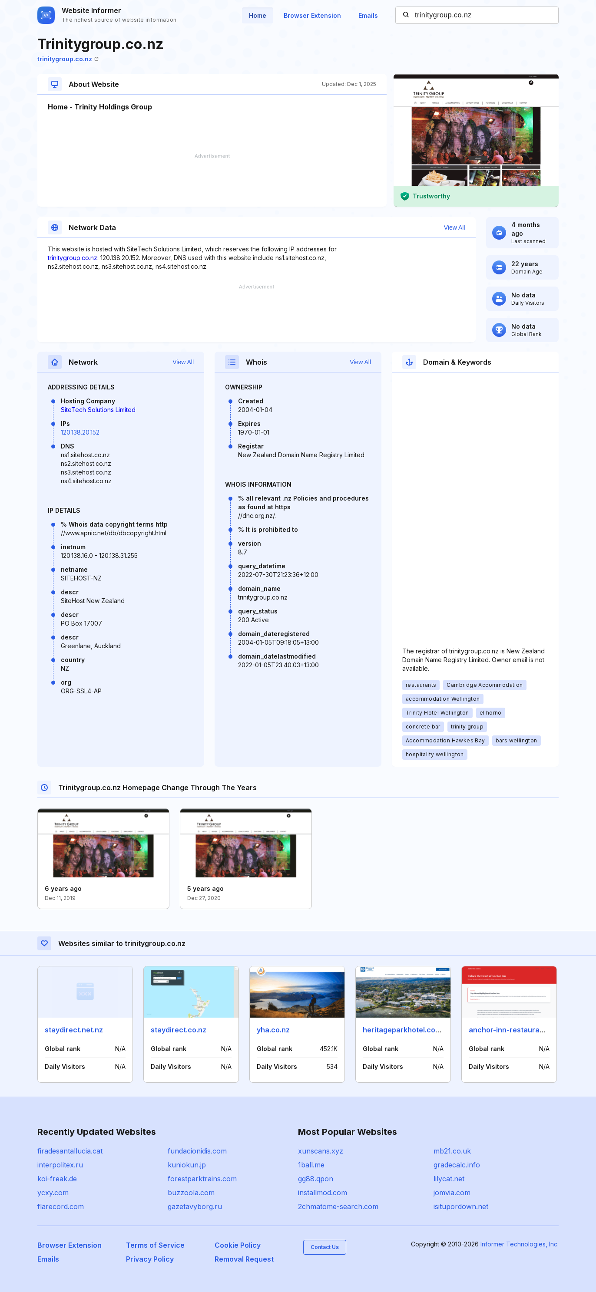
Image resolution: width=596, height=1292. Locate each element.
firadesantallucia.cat (70, 1151)
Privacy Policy (150, 1259)
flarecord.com (60, 1206)
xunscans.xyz (320, 1151)
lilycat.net (449, 1178)
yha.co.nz (273, 1029)
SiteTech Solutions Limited (98, 409)
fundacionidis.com (197, 1151)
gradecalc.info (457, 1164)
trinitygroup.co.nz (68, 59)
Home (257, 15)
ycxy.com (53, 1192)
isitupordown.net (461, 1206)
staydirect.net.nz (74, 1029)
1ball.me (311, 1164)
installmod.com (322, 1192)
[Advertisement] (212, 180)
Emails (368, 15)
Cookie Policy (238, 1245)
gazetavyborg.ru (195, 1206)
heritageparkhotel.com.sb (407, 1029)
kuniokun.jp (187, 1164)
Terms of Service (155, 1245)
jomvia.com (452, 1192)
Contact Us (325, 1247)
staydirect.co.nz (178, 1029)
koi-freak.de (57, 1178)
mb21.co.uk (452, 1151)
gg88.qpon (315, 1178)
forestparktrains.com (202, 1178)
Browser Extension (312, 15)
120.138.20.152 (80, 432)
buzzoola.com (191, 1192)
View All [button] (454, 227)
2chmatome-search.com (338, 1206)
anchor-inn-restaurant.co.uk (518, 1029)
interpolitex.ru (60, 1164)
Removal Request (244, 1259)
